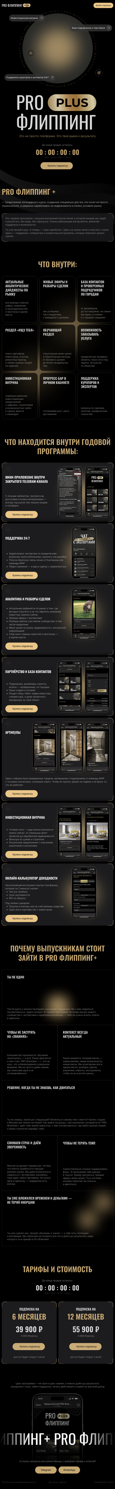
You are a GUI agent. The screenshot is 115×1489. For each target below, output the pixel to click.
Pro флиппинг (12, 5)
